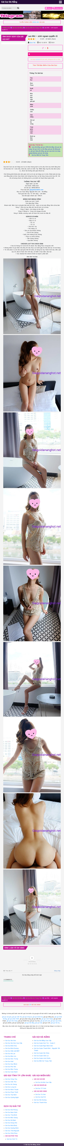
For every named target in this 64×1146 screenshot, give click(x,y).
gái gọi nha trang (12, 1021)
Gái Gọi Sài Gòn (10, 1040)
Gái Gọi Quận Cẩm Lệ (41, 1056)
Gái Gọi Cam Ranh (11, 1072)
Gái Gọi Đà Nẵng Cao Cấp (42, 1040)
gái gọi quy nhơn (56, 1021)
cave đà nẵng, (36, 147)
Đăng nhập (58, 8)
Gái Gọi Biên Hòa (11, 1046)
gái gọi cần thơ (17, 1017)
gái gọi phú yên (45, 1021)
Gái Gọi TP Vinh (40, 1088)
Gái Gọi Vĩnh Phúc (11, 1133)
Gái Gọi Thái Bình (11, 1115)
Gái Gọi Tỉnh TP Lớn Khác (17, 1075)
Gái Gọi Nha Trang (11, 1069)
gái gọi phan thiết (13, 1019)
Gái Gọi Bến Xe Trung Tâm (33, 27)
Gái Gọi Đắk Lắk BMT (12, 1051)
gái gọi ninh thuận (47, 1019)
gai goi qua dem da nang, (52, 151)
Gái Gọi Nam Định (11, 1112)
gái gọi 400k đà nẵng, (48, 147)
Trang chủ (10, 1037)
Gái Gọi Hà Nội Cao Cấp (43, 1082)
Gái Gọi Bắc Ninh (40, 1091)
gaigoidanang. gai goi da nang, (38, 153)
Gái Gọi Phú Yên (10, 1067)
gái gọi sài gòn (7, 1017)
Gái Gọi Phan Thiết (11, 1092)
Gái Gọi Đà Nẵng (17, 27)
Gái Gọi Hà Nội (39, 1079)
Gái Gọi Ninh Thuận (11, 1089)
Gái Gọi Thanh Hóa (40, 1102)
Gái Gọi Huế (9, 1061)
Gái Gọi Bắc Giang (11, 1117)
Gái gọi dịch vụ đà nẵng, (40, 149)
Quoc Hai (33, 42)
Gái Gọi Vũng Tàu (11, 1079)
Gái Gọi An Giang (11, 1084)
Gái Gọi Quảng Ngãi (12, 1097)
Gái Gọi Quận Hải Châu (41, 1053)
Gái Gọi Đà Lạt (10, 1053)
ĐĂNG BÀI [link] (36, 22)
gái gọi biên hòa (38, 1017)
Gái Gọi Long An (10, 1087)
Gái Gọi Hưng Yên (11, 1123)
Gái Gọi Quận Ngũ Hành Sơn (43, 1046)
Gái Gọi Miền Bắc (41, 1075)
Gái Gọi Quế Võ (40, 1097)
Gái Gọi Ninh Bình (11, 1125)
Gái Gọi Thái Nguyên (12, 1131)
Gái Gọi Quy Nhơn (11, 1064)
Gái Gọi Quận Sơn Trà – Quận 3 (44, 1043)
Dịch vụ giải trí (12, 1106)
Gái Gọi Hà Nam (10, 1120)
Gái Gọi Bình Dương (11, 1048)
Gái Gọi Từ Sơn (40, 1094)
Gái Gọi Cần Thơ (10, 1082)
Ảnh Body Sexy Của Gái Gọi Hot (13, 37)
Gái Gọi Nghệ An (40, 1085)
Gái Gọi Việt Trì (12, 1139)
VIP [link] (30, 1004)
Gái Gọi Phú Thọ (11, 1136)
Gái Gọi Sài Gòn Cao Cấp (13, 1043)
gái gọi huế (38, 1023)
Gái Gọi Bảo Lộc (10, 1056)
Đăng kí (49, 8)
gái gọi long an (27, 1017)
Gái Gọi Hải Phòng (11, 1110)
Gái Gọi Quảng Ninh (11, 1128)
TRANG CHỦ (6, 27)
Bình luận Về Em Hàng (14, 948)
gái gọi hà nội (55, 1023)
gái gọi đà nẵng (29, 1023)
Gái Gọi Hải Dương (40, 1100)
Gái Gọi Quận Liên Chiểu (42, 1058)
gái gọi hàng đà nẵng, (38, 151)
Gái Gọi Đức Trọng (11, 1059)
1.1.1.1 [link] (38, 59)
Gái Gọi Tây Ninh (11, 1095)
